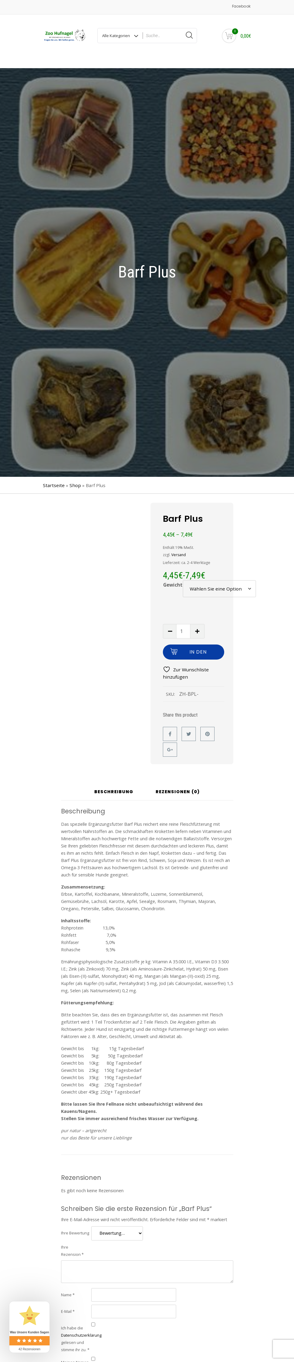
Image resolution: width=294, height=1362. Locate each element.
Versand (178, 543)
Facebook (241, 6)
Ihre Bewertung (75, 1221)
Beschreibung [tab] (113, 781)
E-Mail (68, 1300)
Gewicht (173, 574)
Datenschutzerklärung (81, 1324)
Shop (75, 474)
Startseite (54, 474)
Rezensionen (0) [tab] (178, 781)
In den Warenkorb (198, 642)
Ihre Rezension (72, 1239)
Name (68, 1283)
